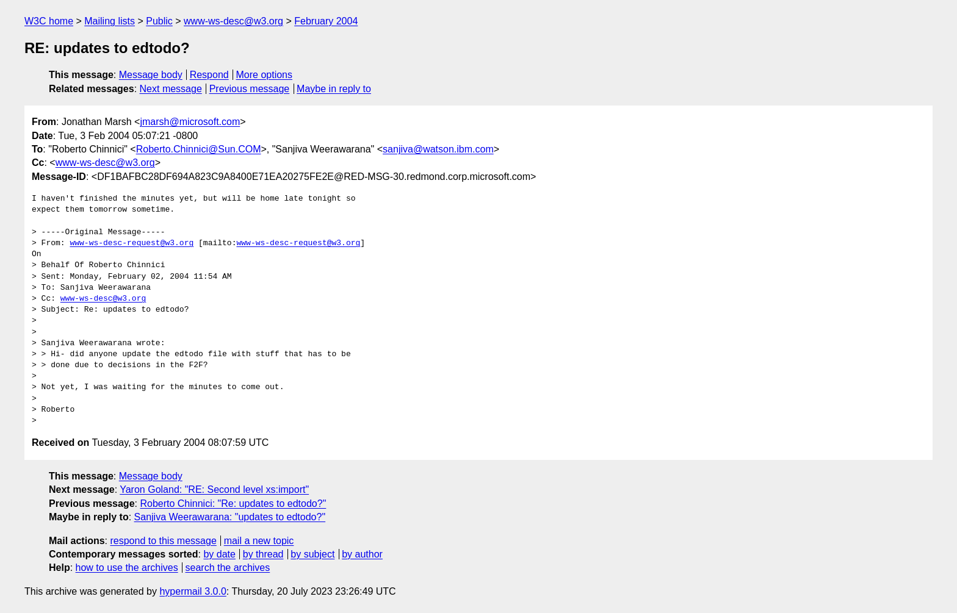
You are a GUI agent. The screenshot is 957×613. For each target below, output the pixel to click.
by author (362, 554)
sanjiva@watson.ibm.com (438, 149)
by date (219, 554)
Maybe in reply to (334, 89)
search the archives (228, 567)
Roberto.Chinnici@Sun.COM (198, 149)
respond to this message (163, 541)
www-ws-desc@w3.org (233, 21)
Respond (209, 75)
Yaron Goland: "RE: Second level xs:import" (214, 489)
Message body (150, 75)
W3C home (48, 21)
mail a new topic (259, 541)
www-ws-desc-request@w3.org (131, 243)
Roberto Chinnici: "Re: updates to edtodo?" (233, 503)
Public (159, 21)
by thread (263, 554)
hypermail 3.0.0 (192, 591)
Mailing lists (109, 21)
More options (264, 75)
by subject (312, 554)
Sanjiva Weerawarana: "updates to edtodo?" (230, 517)
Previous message (249, 89)
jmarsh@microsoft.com (190, 122)
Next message (171, 89)
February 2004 (326, 21)
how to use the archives (127, 567)
